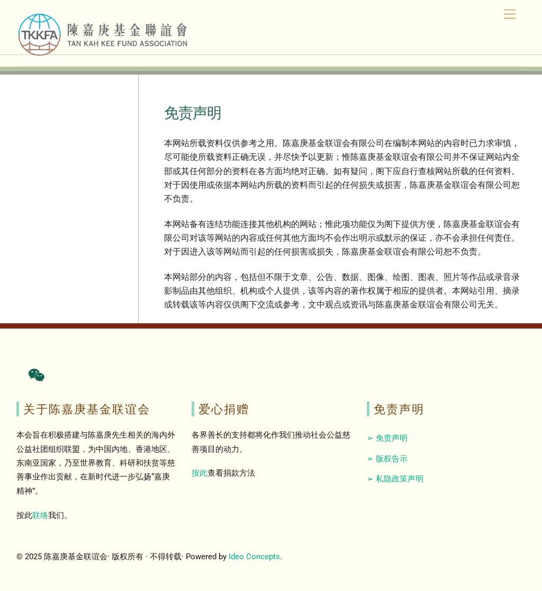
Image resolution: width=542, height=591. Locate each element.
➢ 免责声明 (387, 438)
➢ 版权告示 (387, 458)
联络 (40, 515)
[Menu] (509, 14)
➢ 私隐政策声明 (395, 479)
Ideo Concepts (254, 556)
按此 (199, 473)
